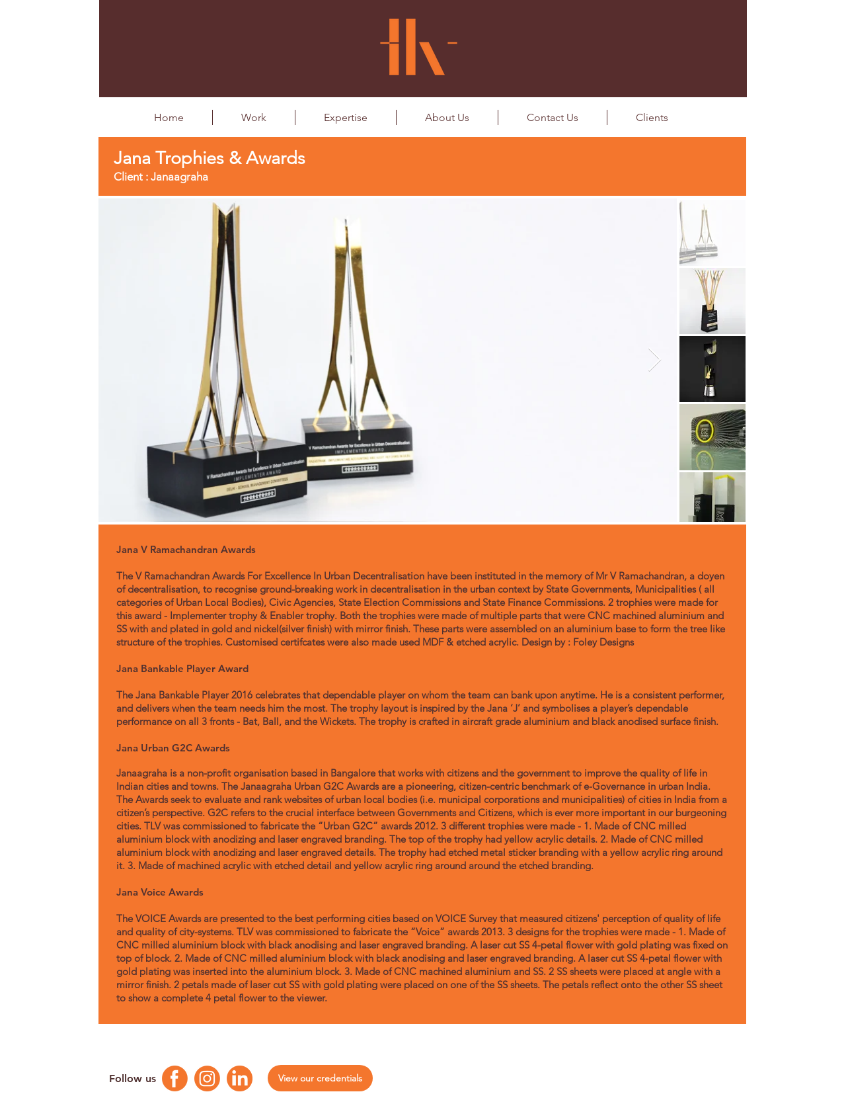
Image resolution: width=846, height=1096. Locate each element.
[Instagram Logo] (207, 1078)
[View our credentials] (320, 1078)
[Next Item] (654, 360)
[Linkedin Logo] (239, 1078)
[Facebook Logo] (175, 1078)
